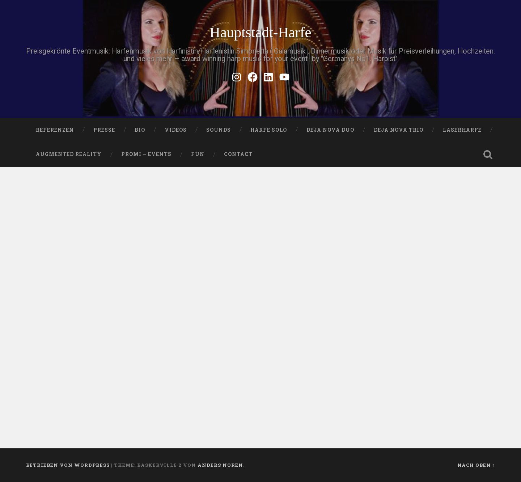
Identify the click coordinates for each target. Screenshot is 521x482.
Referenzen (55, 130)
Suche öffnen (487, 154)
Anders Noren (220, 465)
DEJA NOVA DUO (330, 130)
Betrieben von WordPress (68, 465)
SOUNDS (218, 130)
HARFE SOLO (268, 130)
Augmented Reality (69, 154)
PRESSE (104, 130)
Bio (140, 130)
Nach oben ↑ (476, 465)
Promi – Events (146, 154)
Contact (238, 154)
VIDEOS (176, 130)
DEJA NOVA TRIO (398, 130)
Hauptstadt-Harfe (260, 32)
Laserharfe (462, 130)
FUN (197, 154)
